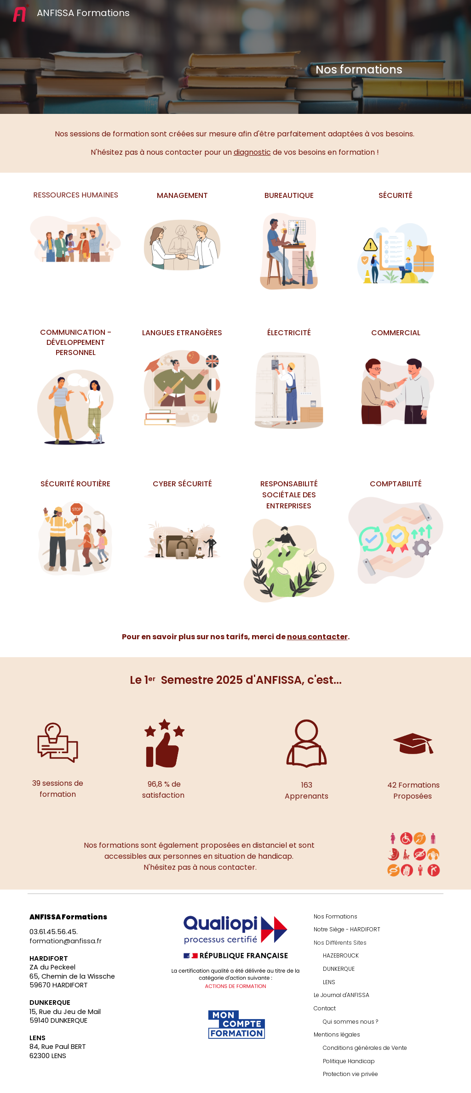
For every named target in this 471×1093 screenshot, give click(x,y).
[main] (377, 70)
